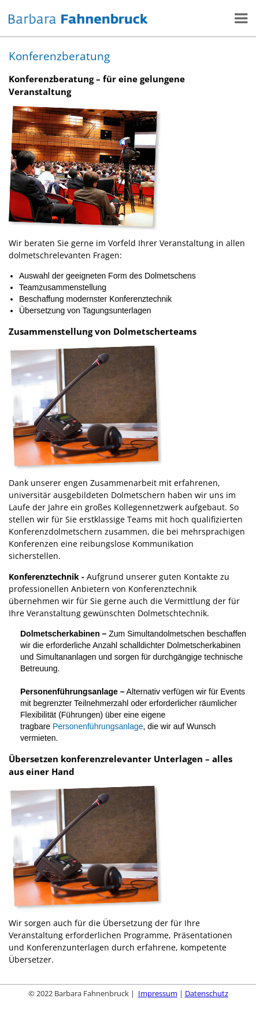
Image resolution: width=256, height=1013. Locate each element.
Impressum (157, 993)
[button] (243, 18)
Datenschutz (206, 993)
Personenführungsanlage (98, 726)
